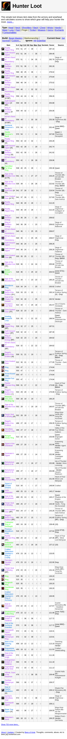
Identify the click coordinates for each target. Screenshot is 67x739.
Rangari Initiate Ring (9, 437)
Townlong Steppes (58, 643)
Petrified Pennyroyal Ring (9, 637)
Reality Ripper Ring (9, 49)
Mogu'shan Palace (59, 708)
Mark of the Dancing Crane (9, 644)
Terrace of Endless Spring (61, 291)
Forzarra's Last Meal (9, 305)
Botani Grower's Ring (8, 272)
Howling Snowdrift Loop (8, 318)
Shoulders (27, 27)
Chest (42, 27)
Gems (50, 30)
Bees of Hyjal (30, 732)
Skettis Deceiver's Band (9, 134)
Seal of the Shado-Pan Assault (9, 299)
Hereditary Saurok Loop (10, 430)
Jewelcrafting (60, 650)
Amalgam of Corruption (59, 212)
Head (10, 27)
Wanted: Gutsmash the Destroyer (60, 319)
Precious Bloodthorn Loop (9, 531)
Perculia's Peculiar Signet (8, 562)
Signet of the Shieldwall (9, 445)
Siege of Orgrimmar (59, 58)
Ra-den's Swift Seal (8, 189)
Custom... (16, 40)
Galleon (58, 432)
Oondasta (58, 306)
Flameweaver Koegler (60, 677)
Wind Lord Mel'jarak (59, 480)
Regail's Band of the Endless (9, 292)
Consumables (9, 32)
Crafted (58, 287)
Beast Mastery (16, 38)
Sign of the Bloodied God (10, 175)
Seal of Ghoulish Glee (8, 606)
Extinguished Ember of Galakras (10, 618)
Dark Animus (60, 199)
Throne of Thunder (58, 174)
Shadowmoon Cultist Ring (10, 613)
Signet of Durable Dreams (8, 486)
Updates (10, 732)
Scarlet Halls (60, 672)
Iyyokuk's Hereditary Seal (9, 698)
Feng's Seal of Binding (9, 415)
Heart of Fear (60, 383)
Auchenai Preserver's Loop (9, 127)
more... (10, 22)
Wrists (50, 27)
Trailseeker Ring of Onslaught (9, 524)
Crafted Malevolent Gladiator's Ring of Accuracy (9, 596)
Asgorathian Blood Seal (9, 668)
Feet (18, 30)
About (3, 732)
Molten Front (60, 716)
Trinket (32, 30)
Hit (35, 40)
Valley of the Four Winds (59, 429)
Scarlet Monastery (59, 604)
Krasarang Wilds (59, 443)
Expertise (41, 40)
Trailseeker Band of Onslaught (9, 545)
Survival (6, 40)
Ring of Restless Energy (8, 66)
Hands (58, 27)
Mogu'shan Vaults (59, 413)
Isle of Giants (60, 304)
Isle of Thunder (60, 461)
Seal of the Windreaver (9, 497)
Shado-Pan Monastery (59, 689)
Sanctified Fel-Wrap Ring (8, 168)
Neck (17, 27)
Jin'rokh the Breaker (59, 178)
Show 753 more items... (10, 725)
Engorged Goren (58, 438)
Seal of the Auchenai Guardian (9, 625)
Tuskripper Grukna (59, 457)
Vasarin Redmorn (58, 473)
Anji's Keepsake (8, 491)
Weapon (42, 30)
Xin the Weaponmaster (61, 713)
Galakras (58, 252)
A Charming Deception (59, 134)
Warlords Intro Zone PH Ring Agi (9, 399)
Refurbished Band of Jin (9, 463)
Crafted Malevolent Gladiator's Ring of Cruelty (9, 553)
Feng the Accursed (58, 417)
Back (35, 27)
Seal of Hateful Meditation (9, 689)
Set (63, 38)
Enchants (59, 30)
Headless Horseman (59, 608)
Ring (6, 367)
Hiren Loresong (61, 464)
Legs (11, 30)
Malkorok (58, 226)
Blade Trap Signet (9, 711)
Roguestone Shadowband (10, 649)
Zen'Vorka (59, 720)
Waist (4, 30)
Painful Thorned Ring (10, 384)
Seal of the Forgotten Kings (9, 655)
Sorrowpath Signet (9, 631)
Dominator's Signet (9, 454)
